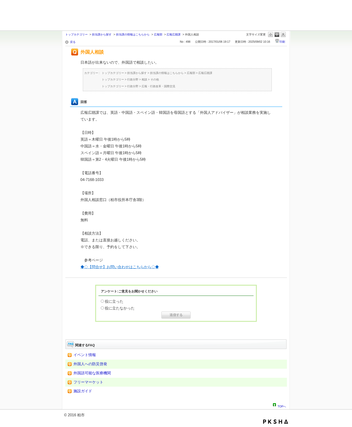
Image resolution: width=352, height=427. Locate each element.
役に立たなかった (120, 308)
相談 (144, 79)
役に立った (114, 301)
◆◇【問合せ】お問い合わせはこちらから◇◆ (119, 267)
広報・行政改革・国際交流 (158, 86)
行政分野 (132, 79)
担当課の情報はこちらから (133, 34)
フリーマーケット (88, 382)
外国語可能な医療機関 (92, 373)
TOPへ (282, 406)
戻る (73, 42)
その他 (154, 79)
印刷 (282, 41)
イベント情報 (84, 355)
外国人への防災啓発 (90, 364)
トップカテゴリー (76, 34)
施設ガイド (82, 391)
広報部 (158, 34)
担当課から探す (102, 34)
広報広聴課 (174, 34)
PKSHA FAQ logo (275, 422)
